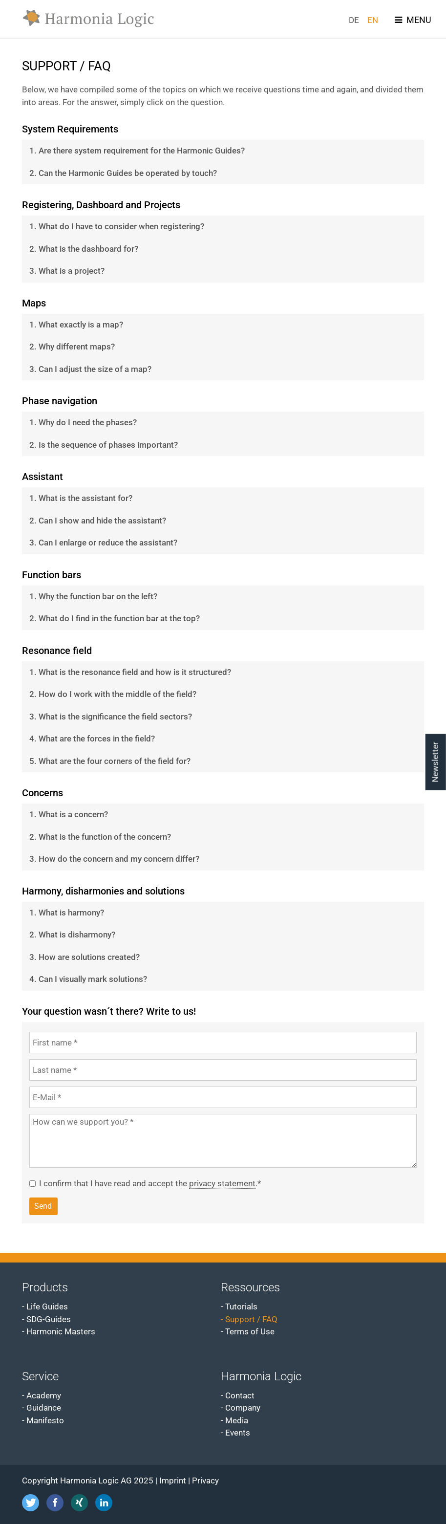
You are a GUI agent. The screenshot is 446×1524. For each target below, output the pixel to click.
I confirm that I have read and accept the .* (150, 1183)
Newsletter (435, 762)
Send (43, 1206)
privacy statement (222, 1183)
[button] (30, 1502)
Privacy (205, 1480)
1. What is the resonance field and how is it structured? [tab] (130, 672)
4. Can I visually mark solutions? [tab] (88, 979)
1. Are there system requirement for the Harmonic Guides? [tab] (137, 150)
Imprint (172, 1480)
